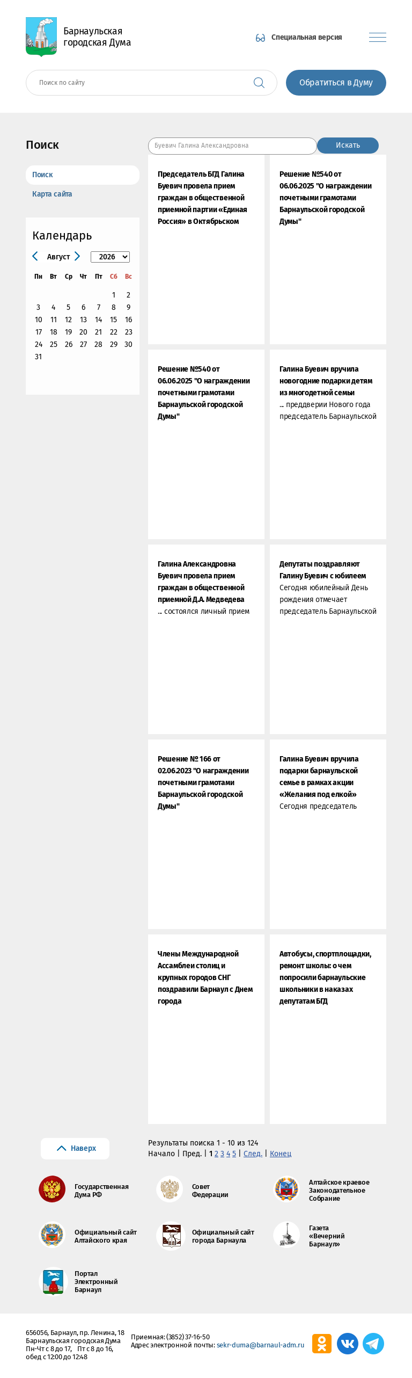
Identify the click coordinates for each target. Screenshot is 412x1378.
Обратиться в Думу (336, 82)
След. (253, 1153)
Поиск (42, 174)
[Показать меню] (377, 37)
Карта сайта (52, 194)
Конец (280, 1153)
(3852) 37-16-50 (188, 1337)
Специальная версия (306, 37)
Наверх (83, 1148)
